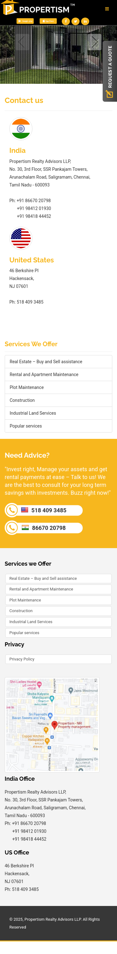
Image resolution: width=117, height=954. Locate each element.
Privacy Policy (21, 659)
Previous (24, 42)
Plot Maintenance (27, 387)
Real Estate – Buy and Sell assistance (46, 361)
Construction (22, 400)
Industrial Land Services (33, 413)
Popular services (26, 425)
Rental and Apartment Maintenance (44, 374)
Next (93, 42)
